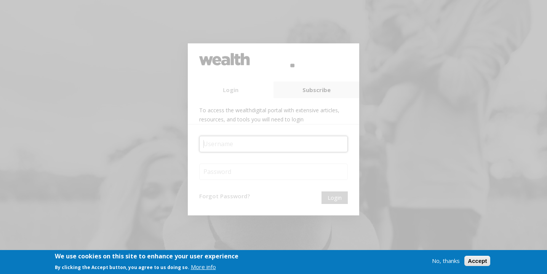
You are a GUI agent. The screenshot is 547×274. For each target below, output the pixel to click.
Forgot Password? (224, 196)
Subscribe (316, 90)
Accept (477, 262)
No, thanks (446, 262)
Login (230, 90)
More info (203, 268)
